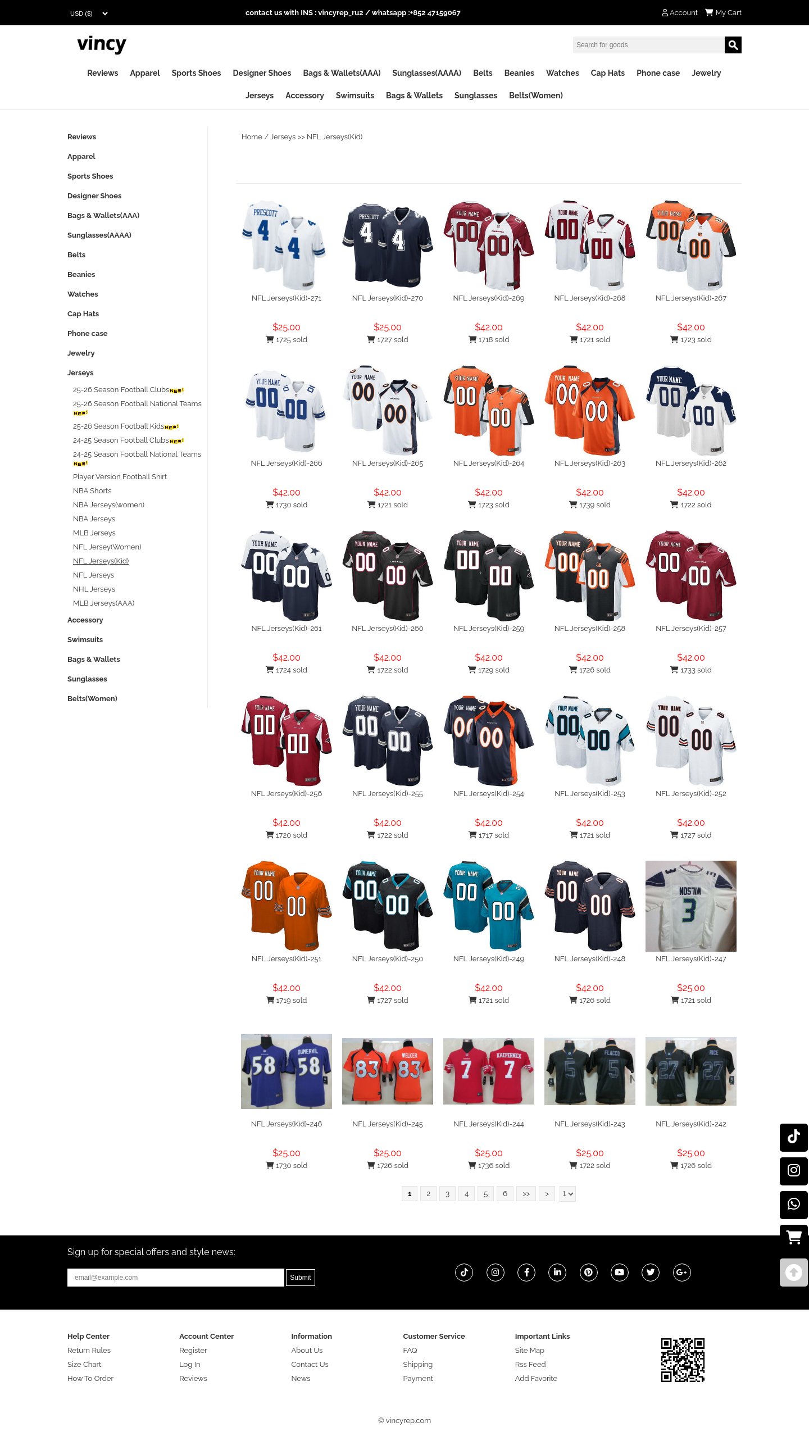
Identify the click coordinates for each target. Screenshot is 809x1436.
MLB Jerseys (94, 533)
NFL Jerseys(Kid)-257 (691, 628)
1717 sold (489, 835)
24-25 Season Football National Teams (137, 458)
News (300, 1378)
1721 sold (590, 339)
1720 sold (286, 835)
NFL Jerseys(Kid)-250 (388, 959)
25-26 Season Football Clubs (129, 389)
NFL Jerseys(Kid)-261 (287, 628)
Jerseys (260, 95)
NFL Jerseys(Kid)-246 (286, 1124)
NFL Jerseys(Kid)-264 (488, 463)
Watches (562, 73)
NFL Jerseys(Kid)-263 (590, 463)
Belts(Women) (536, 95)
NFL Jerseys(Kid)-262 (691, 463)
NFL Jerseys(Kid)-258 (590, 628)
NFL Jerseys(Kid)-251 (286, 959)
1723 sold (690, 339)
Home (252, 137)
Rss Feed (530, 1364)
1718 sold (489, 339)
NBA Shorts (92, 491)
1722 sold (690, 505)
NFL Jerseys (93, 575)
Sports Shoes (196, 73)
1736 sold (489, 1165)
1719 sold (286, 1000)
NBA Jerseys (94, 519)
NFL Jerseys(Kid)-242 (691, 1124)
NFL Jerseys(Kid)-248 (590, 959)
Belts (483, 73)
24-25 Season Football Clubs (129, 440)
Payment (418, 1378)
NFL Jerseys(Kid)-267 (691, 298)
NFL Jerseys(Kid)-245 (387, 1124)
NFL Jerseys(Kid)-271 (286, 298)
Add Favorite (536, 1378)
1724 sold (286, 670)
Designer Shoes (262, 73)
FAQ (410, 1350)
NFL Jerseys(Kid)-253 (590, 793)
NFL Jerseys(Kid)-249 (488, 959)
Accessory (304, 95)
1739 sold (590, 505)
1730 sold (287, 505)
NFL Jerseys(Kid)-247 (691, 959)
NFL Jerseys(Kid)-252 (691, 793)
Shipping (418, 1364)
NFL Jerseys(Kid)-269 (489, 298)
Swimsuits (355, 95)
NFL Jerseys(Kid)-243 (590, 1124)
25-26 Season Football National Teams (137, 407)
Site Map (529, 1350)
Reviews (102, 73)
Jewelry (706, 73)
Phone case (658, 73)
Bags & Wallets (414, 95)
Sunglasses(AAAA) (426, 73)
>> (526, 1193)
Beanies (519, 73)
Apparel (145, 73)
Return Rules (89, 1350)
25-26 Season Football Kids (126, 426)
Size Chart (84, 1364)
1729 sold (489, 670)
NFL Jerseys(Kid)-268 (589, 298)
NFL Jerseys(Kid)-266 (286, 463)
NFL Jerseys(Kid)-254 (488, 793)
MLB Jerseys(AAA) (103, 603)
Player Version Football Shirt (120, 476)
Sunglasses (476, 95)
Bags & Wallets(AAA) (341, 73)
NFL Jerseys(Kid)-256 (286, 793)
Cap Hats (608, 73)
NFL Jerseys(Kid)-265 (387, 463)
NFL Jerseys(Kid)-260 (387, 628)
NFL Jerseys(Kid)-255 (387, 793)
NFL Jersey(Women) (107, 547)
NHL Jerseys (94, 589)
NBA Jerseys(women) (108, 505)
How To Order (90, 1378)
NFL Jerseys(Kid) (334, 137)
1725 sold (286, 339)
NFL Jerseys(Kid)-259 (488, 628)
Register (193, 1350)
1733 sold (691, 670)
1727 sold (387, 339)
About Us (306, 1350)
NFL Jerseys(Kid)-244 (488, 1124)
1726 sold (590, 670)
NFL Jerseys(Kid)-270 (387, 298)
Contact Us (309, 1364)
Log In (189, 1364)
